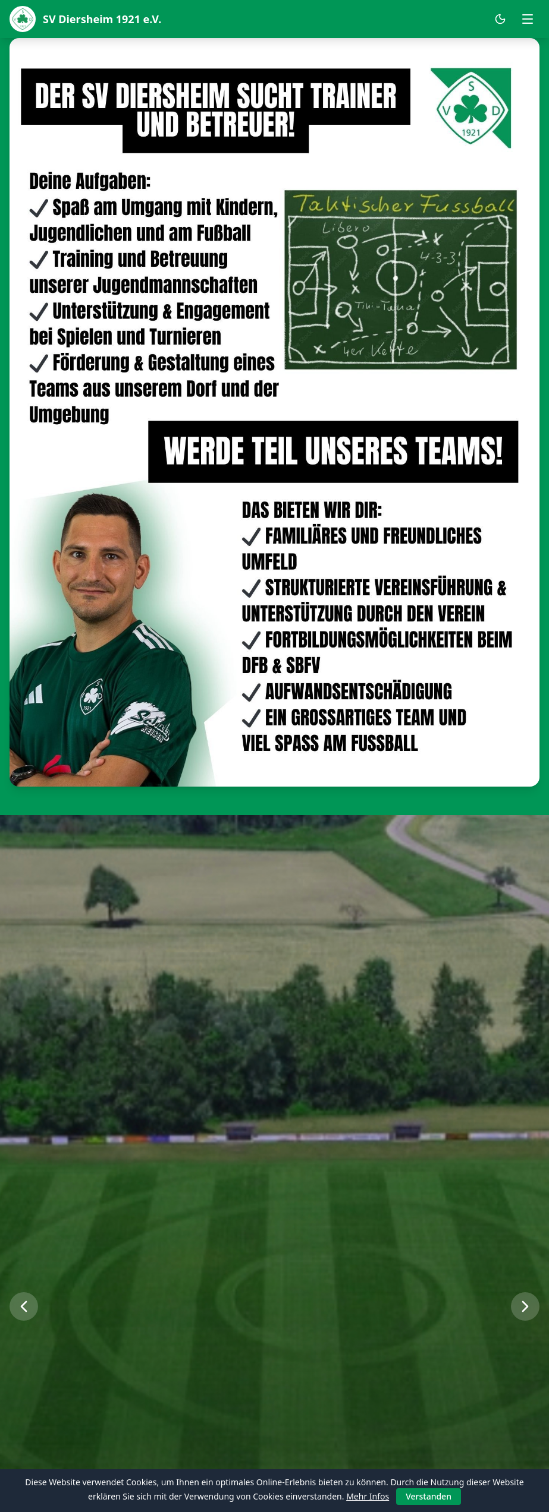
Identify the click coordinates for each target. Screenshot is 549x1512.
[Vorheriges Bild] (24, 1306)
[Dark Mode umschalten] (500, 19)
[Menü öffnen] (527, 19)
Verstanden (428, 1496)
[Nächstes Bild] (525, 1306)
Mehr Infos (367, 1496)
